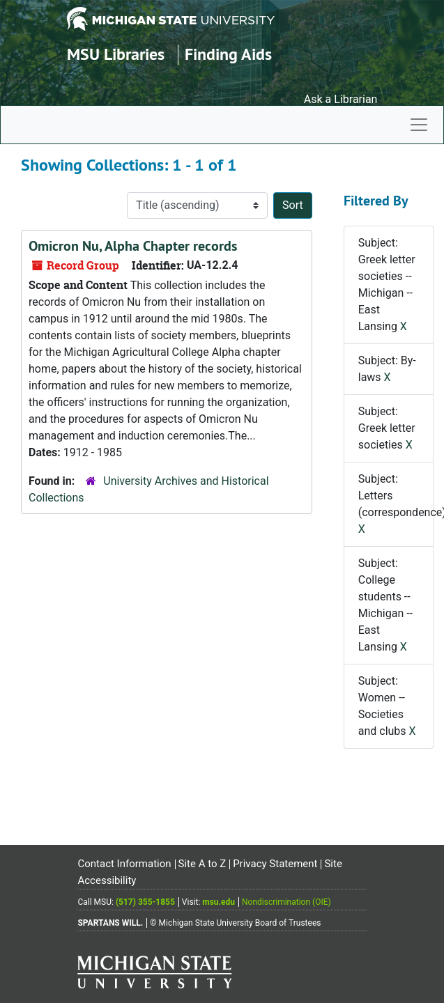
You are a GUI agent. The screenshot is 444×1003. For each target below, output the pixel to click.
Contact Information (124, 863)
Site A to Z (202, 863)
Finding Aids (228, 54)
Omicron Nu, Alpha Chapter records (133, 246)
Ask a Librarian (341, 99)
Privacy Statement (275, 863)
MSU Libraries (115, 54)
